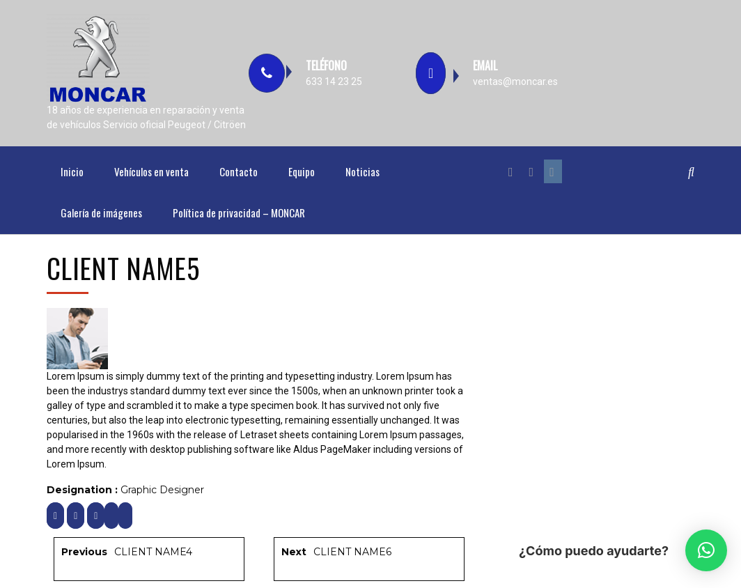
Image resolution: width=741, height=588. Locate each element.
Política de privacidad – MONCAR (239, 212)
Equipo (301, 171)
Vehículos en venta (151, 171)
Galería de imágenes (101, 212)
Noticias (362, 171)
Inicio (72, 171)
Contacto (238, 171)
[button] (706, 550)
